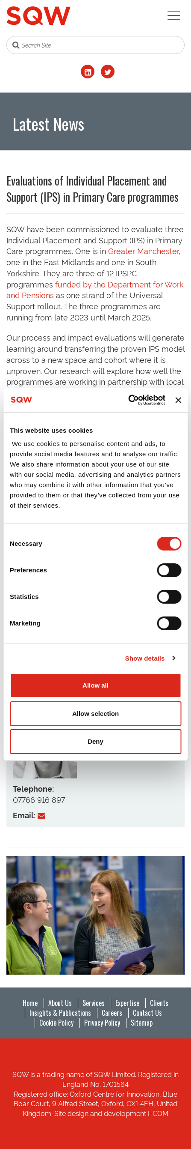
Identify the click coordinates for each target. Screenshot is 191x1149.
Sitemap (142, 1022)
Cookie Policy (56, 1022)
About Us (60, 1003)
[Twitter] (107, 71)
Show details (145, 658)
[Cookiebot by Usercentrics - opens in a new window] (128, 400)
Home (30, 1003)
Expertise (127, 1003)
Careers (112, 1013)
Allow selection (95, 713)
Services (93, 1003)
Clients (159, 1003)
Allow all (95, 685)
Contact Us (147, 1013)
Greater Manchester (143, 250)
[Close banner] (178, 400)
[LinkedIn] (87, 71)
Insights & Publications (60, 1013)
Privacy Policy (102, 1022)
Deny (95, 741)
